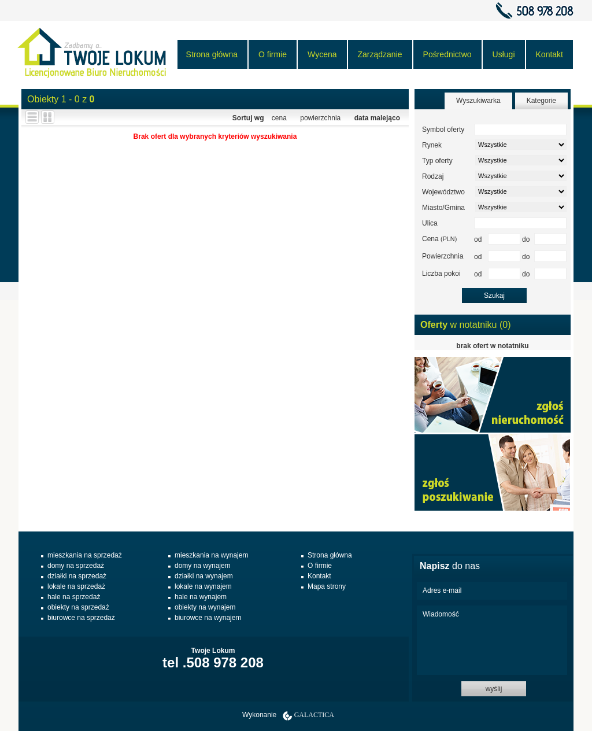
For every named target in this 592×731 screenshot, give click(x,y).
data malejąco (377, 118)
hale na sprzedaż (73, 597)
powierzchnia (320, 118)
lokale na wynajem (203, 586)
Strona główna (212, 54)
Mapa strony (327, 586)
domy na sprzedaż (75, 566)
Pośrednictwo (447, 54)
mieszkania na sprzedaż (84, 555)
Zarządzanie (380, 54)
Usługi (504, 54)
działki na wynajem (204, 576)
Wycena (322, 54)
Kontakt (549, 54)
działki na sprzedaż (76, 576)
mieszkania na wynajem (211, 555)
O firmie (272, 54)
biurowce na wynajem (208, 618)
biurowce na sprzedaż (81, 618)
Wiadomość (492, 640)
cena (279, 118)
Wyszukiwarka (478, 101)
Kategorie (541, 101)
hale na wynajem (201, 597)
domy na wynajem (203, 566)
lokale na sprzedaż (76, 586)
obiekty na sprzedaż (78, 607)
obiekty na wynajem (205, 607)
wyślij (494, 689)
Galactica (314, 715)
